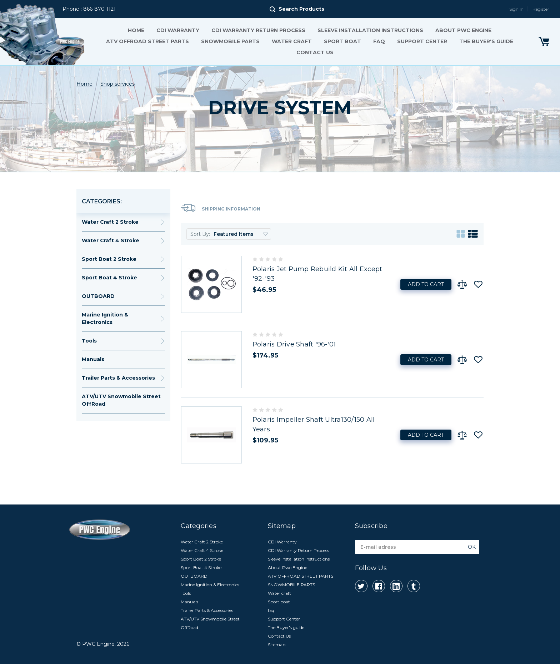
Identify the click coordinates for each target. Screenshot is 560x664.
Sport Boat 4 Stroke (109, 277)
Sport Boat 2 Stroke (109, 259)
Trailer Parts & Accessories (118, 378)
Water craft (292, 41)
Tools (89, 341)
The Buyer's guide (486, 41)
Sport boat (342, 41)
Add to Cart (426, 284)
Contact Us (315, 52)
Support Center (422, 41)
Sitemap (276, 644)
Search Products (301, 9)
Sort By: (200, 234)
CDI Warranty (177, 30)
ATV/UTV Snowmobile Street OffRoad (121, 400)
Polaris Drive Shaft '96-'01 (294, 344)
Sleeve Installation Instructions (370, 30)
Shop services (117, 84)
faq (379, 41)
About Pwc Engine (463, 30)
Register (540, 9)
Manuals (93, 359)
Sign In (516, 9)
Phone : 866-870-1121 (89, 9)
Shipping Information (220, 207)
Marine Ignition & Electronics (105, 318)
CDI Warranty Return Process (258, 30)
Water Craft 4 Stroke (110, 240)
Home (136, 30)
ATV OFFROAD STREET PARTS (147, 41)
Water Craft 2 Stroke (110, 222)
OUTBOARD (98, 296)
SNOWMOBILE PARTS (230, 41)
